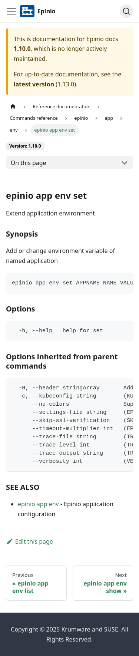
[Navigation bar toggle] (11, 11)
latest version (34, 84)
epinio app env (38, 504)
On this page (28, 163)
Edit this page (29, 541)
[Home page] (13, 106)
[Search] (126, 11)
